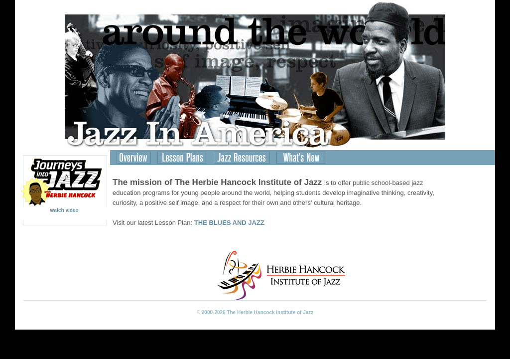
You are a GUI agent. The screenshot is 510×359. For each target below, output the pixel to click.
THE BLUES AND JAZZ (229, 222)
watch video (64, 208)
